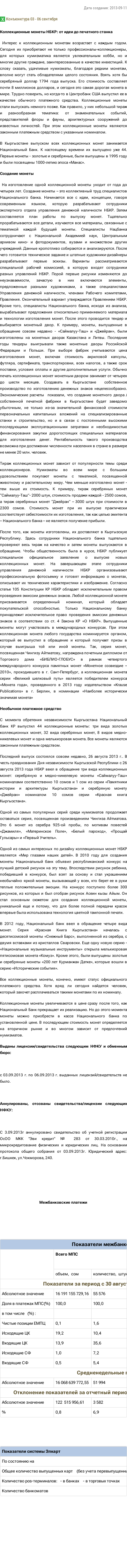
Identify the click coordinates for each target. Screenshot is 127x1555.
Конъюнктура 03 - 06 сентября (31, 19)
